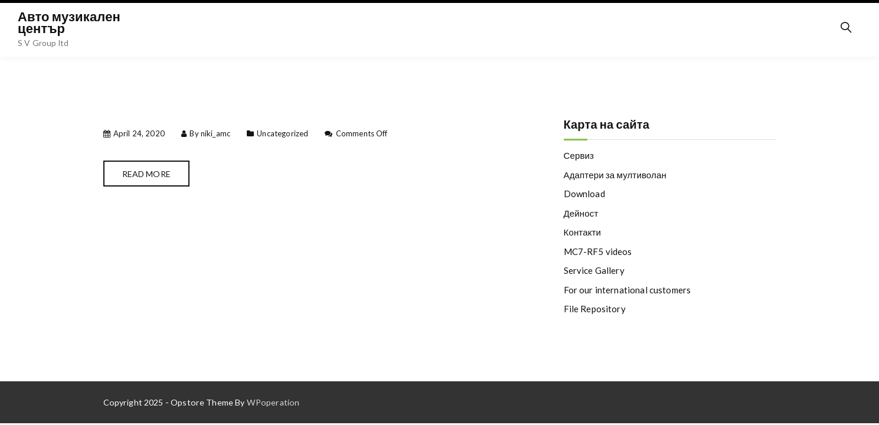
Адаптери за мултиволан (615, 174)
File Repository (595, 308)
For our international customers (627, 290)
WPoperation (273, 402)
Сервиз (579, 155)
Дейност (581, 213)
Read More (146, 174)
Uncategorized (282, 133)
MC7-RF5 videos (598, 251)
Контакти (583, 232)
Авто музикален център (69, 22)
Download (584, 193)
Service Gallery (594, 270)
